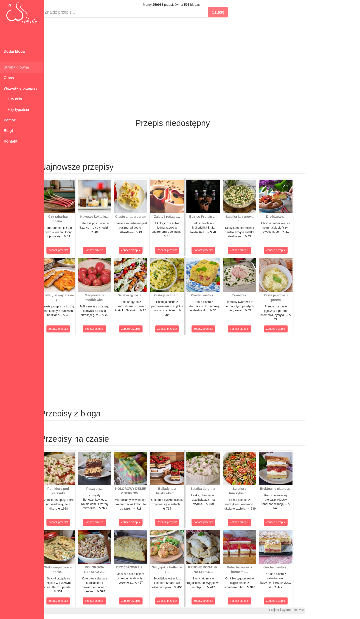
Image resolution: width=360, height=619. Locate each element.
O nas (9, 78)
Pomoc (10, 120)
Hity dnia (13, 99)
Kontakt (10, 141)
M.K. (307, 610)
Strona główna (16, 67)
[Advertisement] (178, 54)
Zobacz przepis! (64, 250)
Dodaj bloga (14, 51)
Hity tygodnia (16, 110)
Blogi (8, 131)
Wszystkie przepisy (20, 88)
